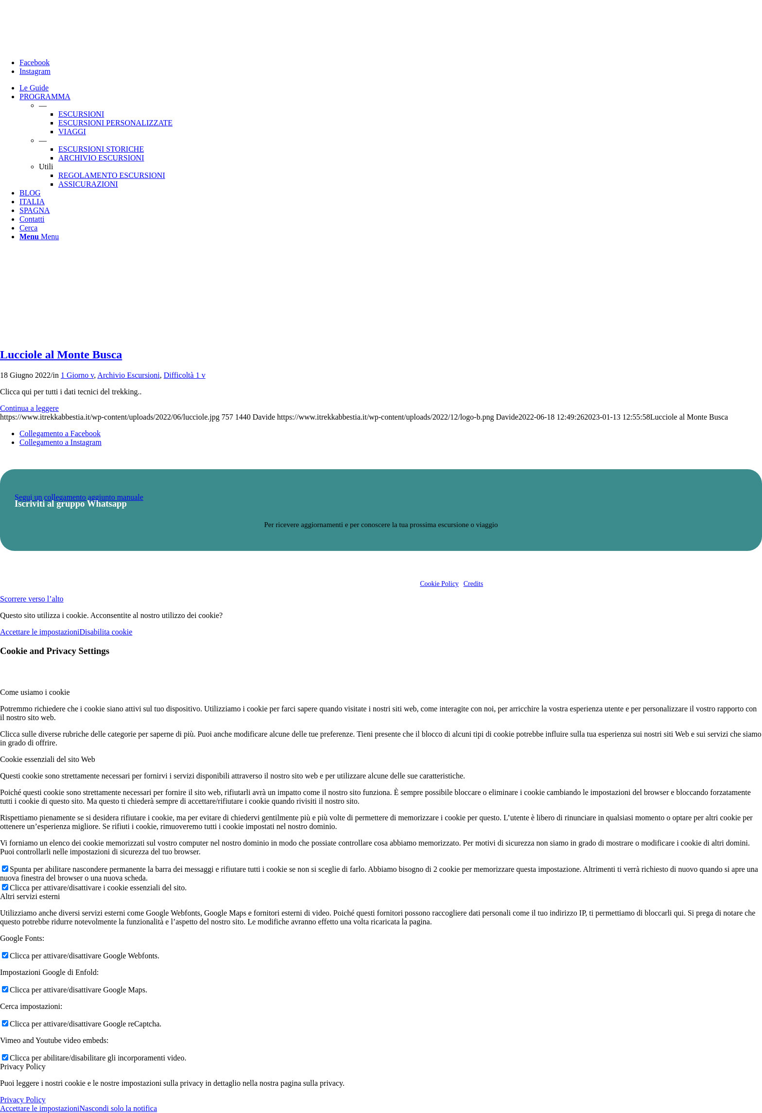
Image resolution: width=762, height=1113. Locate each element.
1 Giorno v (77, 375)
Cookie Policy (439, 583)
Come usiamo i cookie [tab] (35, 692)
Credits (473, 583)
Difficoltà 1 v (185, 375)
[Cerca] (28, 228)
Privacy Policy (23, 1099)
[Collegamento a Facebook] (34, 62)
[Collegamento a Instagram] (35, 71)
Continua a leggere (29, 408)
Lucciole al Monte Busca (61, 354)
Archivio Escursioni (128, 375)
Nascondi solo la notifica (118, 1108)
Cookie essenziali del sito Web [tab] (47, 759)
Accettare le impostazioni (39, 632)
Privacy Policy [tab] (23, 1066)
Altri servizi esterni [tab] (30, 896)
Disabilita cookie (105, 632)
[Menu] (39, 236)
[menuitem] (390, 88)
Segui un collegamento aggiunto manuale (79, 497)
